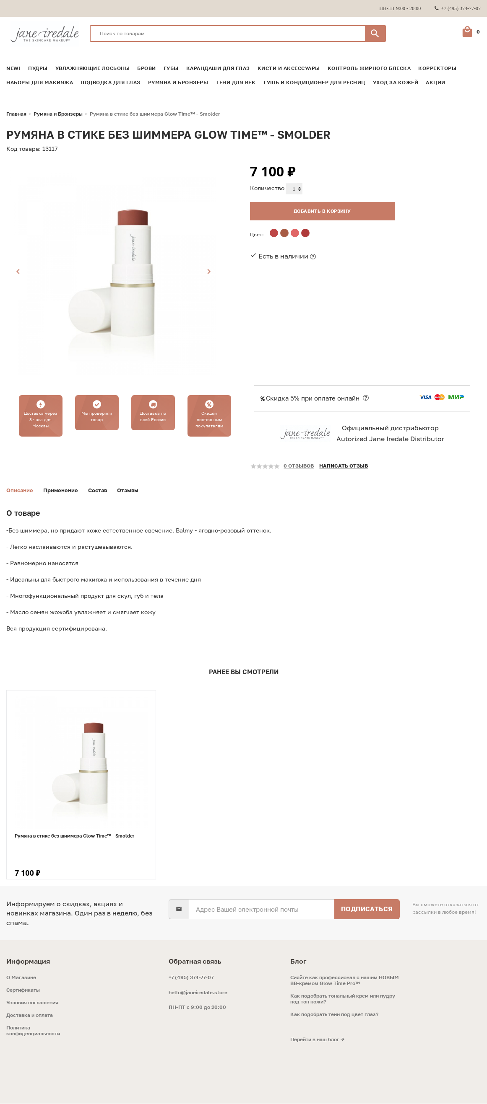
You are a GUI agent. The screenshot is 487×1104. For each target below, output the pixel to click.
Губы (171, 68)
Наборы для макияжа (39, 82)
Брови (146, 68)
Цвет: (257, 233)
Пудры (38, 68)
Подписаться (367, 909)
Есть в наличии (283, 255)
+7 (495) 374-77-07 (191, 978)
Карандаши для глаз (218, 68)
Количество (267, 187)
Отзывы (135, 490)
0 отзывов (299, 466)
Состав (104, 490)
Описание (21, 490)
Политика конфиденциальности (33, 1031)
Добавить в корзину (313, 209)
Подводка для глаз (111, 82)
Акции (435, 82)
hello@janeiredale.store (198, 993)
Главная (16, 114)
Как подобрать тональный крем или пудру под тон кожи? (342, 999)
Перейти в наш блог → (317, 1040)
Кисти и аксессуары (289, 68)
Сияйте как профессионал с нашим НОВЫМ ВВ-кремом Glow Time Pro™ (344, 981)
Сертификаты (23, 990)
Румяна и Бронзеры (178, 82)
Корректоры (437, 68)
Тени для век (235, 82)
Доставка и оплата (29, 1016)
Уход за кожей (396, 82)
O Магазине (21, 978)
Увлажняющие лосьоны (92, 68)
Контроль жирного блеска (369, 68)
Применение (64, 490)
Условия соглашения (32, 1003)
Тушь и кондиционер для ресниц (314, 82)
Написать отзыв (343, 466)
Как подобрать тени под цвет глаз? (334, 1015)
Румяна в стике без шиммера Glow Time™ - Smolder (74, 836)
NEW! (13, 68)
